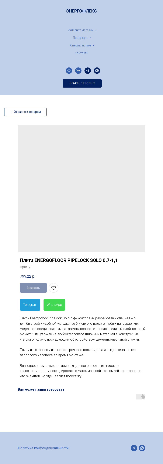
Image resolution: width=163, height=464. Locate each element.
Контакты (82, 53)
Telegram (30, 305)
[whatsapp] (97, 70)
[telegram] (87, 70)
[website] (69, 70)
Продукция (81, 37)
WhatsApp (54, 305)
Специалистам (80, 45)
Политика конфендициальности (43, 448)
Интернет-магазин (81, 30)
